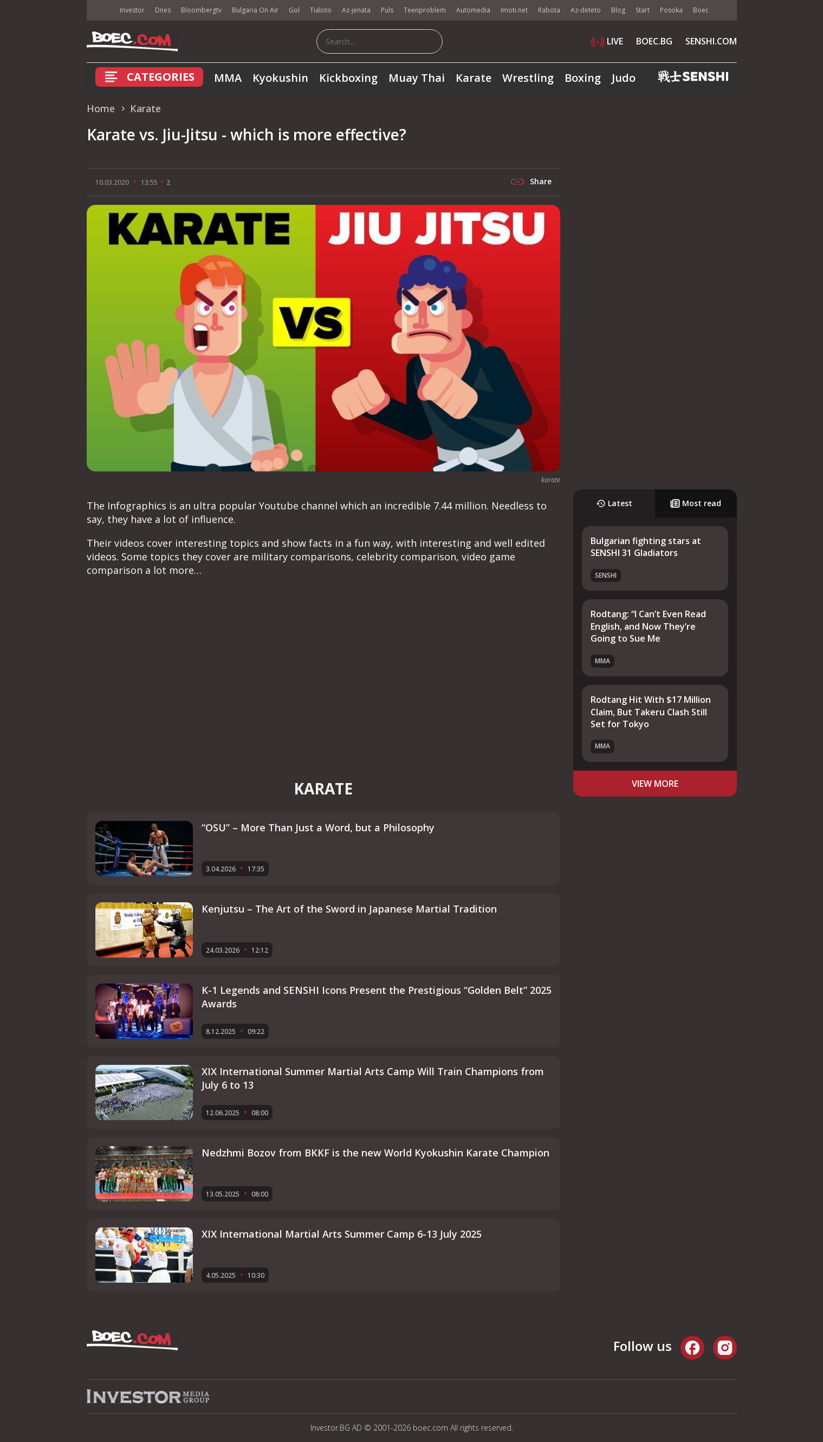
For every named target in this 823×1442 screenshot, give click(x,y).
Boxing (583, 77)
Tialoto (321, 10)
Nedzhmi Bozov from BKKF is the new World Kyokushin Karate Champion (375, 1152)
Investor (132, 10)
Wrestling (528, 77)
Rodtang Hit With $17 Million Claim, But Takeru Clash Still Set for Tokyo (651, 712)
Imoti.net (514, 10)
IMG (100, 10)
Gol (294, 10)
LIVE (607, 41)
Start (643, 10)
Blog (618, 10)
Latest (614, 503)
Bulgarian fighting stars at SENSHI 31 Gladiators (646, 547)
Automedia (473, 10)
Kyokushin (280, 77)
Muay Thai (416, 77)
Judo (624, 77)
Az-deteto (586, 10)
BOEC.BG (654, 41)
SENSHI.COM (711, 41)
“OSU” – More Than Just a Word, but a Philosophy (318, 827)
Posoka (671, 10)
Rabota (549, 10)
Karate (473, 77)
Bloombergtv (201, 10)
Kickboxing (348, 77)
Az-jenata (356, 10)
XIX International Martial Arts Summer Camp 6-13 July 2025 (342, 1233)
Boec (701, 10)
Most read (695, 503)
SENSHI (606, 575)
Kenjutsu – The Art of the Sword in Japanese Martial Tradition (349, 908)
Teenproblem (425, 10)
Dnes (163, 10)
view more (655, 784)
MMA (228, 77)
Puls (387, 10)
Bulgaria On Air (255, 10)
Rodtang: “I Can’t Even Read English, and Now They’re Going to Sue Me (648, 626)
